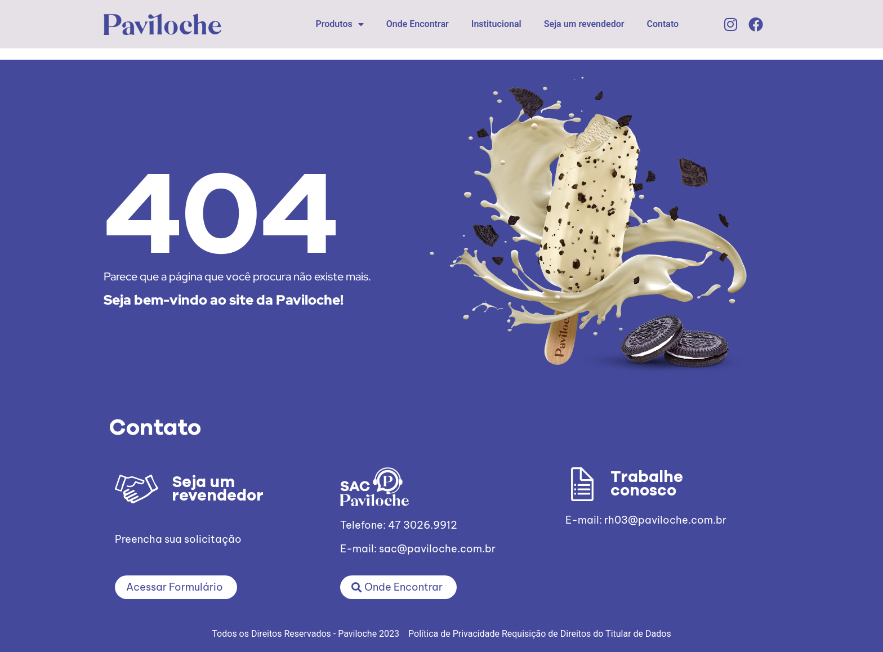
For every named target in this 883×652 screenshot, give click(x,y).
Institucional (496, 24)
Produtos (339, 24)
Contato (663, 24)
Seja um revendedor (584, 24)
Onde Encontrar (417, 24)
